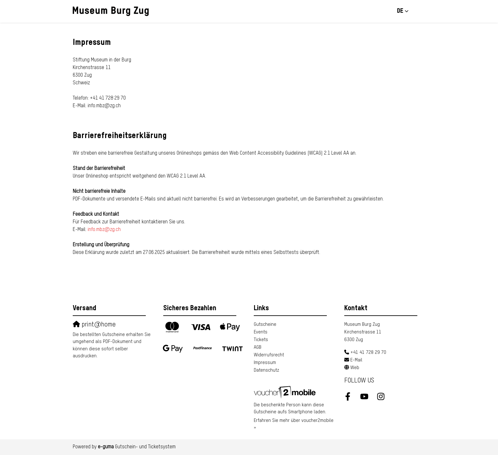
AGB (257, 347)
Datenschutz (266, 370)
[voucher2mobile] (286, 391)
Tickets (261, 339)
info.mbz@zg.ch (104, 229)
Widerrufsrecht (269, 355)
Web (354, 367)
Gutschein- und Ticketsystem (137, 447)
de (400, 11)
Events (260, 332)
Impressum (265, 362)
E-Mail (356, 360)
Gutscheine (265, 324)
